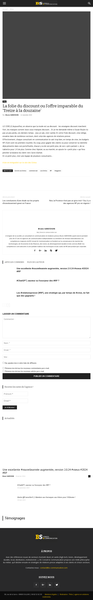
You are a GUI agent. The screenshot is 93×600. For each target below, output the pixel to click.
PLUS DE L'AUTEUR (35, 262)
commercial (33, 171)
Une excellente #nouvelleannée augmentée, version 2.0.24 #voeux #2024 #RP (45, 471)
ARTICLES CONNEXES (14, 262)
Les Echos (43, 171)
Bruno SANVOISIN (11, 115)
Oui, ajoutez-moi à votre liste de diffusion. (20, 363)
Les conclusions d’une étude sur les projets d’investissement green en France (21, 201)
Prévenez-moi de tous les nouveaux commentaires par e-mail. (27, 368)
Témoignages (15, 518)
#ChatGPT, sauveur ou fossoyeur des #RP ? (38, 280)
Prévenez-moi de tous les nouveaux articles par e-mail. (24, 371)
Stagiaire (58, 171)
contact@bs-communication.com (54, 568)
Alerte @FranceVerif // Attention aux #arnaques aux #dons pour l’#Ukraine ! (46, 497)
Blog (4, 101)
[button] (89, 3)
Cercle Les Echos (20, 171)
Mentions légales (51, 594)
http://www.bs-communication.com (47, 232)
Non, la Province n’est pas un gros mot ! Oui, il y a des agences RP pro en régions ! (69, 201)
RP (51, 171)
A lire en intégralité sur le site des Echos (20, 162)
